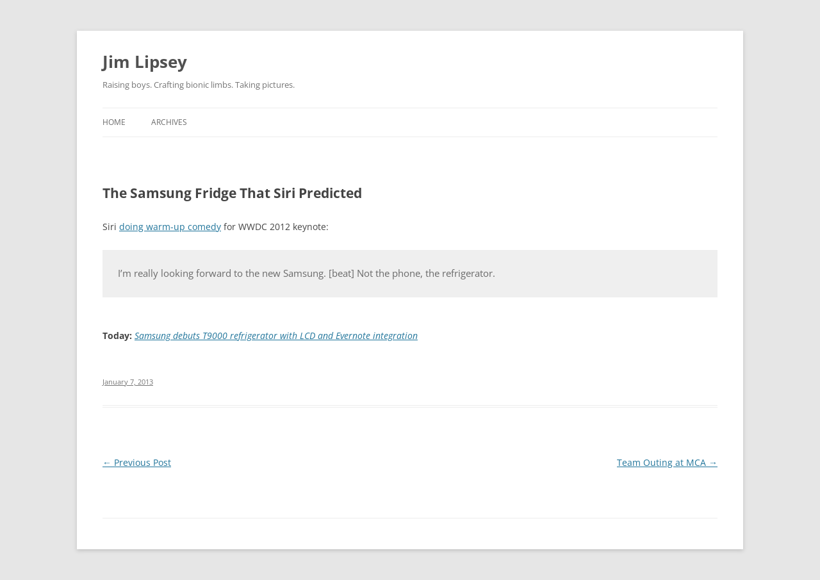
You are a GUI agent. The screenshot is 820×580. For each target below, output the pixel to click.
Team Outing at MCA (667, 462)
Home (114, 122)
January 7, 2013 (127, 381)
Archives (169, 122)
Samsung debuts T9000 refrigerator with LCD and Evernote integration (276, 335)
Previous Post (136, 462)
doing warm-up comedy (170, 226)
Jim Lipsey (144, 61)
